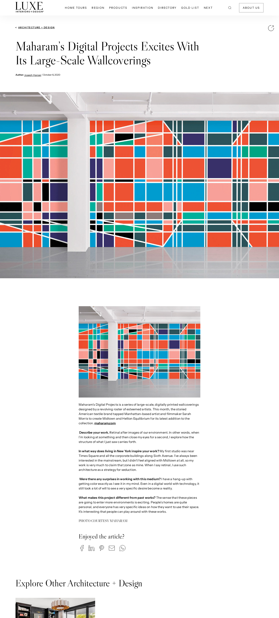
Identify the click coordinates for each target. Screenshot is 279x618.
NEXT (208, 8)
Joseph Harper (32, 75)
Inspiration (142, 8)
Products (118, 8)
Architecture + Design (36, 27)
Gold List (190, 8)
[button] (82, 548)
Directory (167, 8)
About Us (251, 8)
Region (98, 8)
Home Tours (76, 8)
